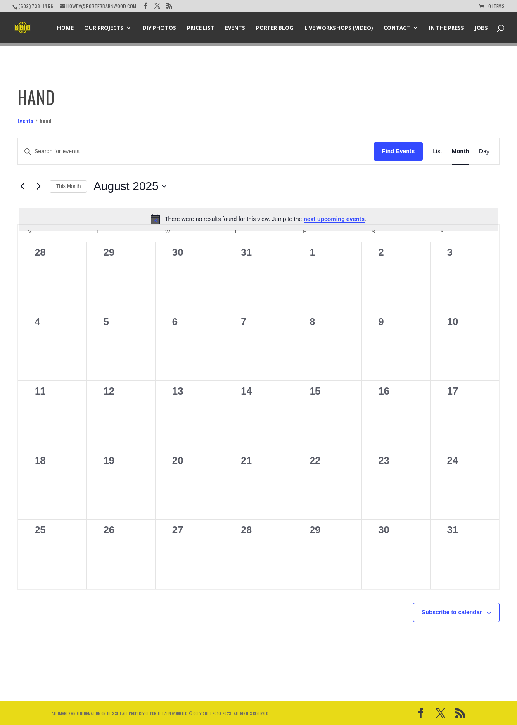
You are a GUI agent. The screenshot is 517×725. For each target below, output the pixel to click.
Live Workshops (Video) (338, 28)
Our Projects (103, 28)
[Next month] (38, 186)
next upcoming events (334, 219)
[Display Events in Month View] (460, 151)
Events (235, 28)
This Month (68, 186)
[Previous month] (22, 186)
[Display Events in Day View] (484, 151)
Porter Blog (275, 28)
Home (65, 28)
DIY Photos (159, 28)
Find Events (398, 151)
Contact (397, 28)
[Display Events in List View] (437, 151)
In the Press (446, 28)
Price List (200, 28)
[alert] (258, 219)
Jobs (481, 28)
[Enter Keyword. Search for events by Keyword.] (196, 151)
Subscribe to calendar (452, 612)
